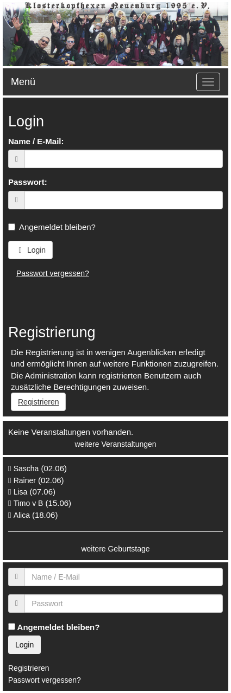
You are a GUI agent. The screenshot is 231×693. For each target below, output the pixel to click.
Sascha (26, 468)
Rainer (25, 480)
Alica (23, 515)
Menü (23, 81)
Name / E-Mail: (36, 141)
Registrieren (38, 401)
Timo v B (28, 503)
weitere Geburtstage (115, 548)
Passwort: (27, 182)
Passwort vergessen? (52, 273)
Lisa (21, 491)
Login (30, 250)
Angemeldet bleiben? (52, 227)
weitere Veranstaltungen (115, 444)
